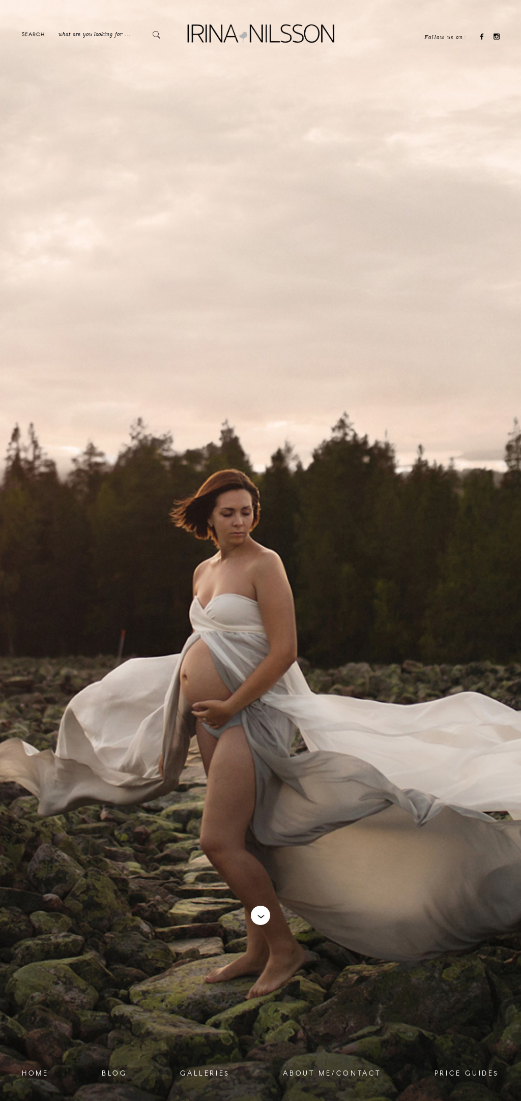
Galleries (204, 1073)
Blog (114, 1073)
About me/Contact (332, 1073)
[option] (260, 550)
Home (35, 1073)
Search (33, 34)
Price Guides (467, 1073)
